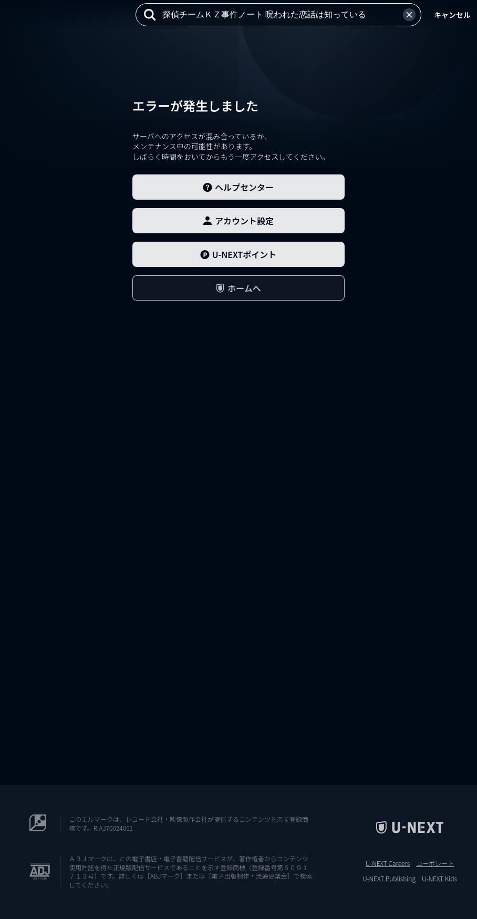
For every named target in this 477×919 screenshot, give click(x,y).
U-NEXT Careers (388, 863)
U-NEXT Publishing (389, 878)
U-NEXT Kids (439, 878)
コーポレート (435, 863)
